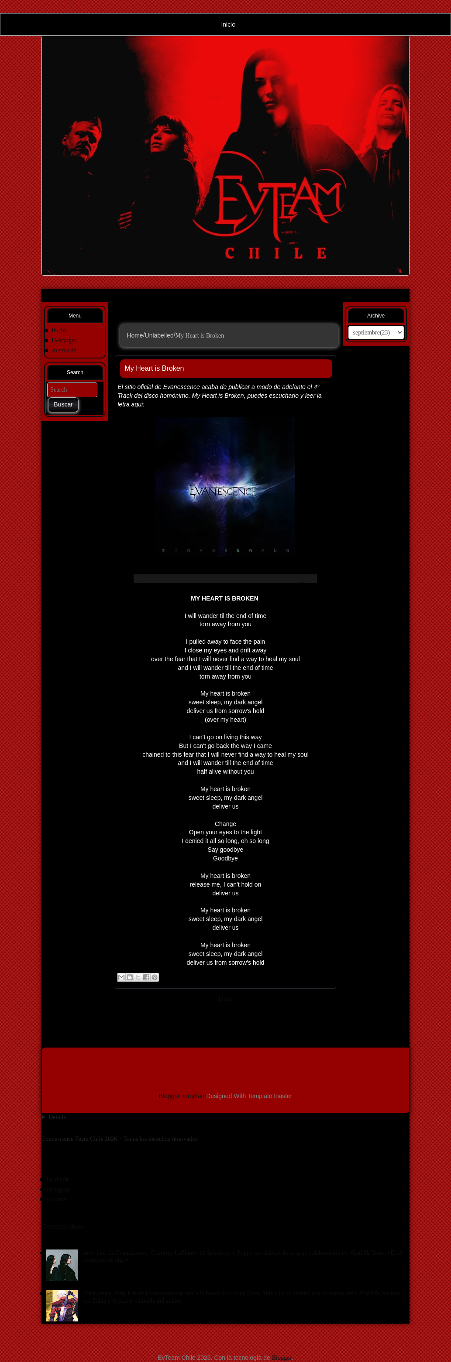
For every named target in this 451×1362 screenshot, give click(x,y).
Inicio (226, 24)
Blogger (282, 1358)
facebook (57, 1179)
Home (135, 334)
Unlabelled (159, 334)
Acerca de (64, 350)
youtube (56, 1199)
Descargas (64, 340)
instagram (58, 1189)
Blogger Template (182, 1095)
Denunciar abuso (62, 1226)
